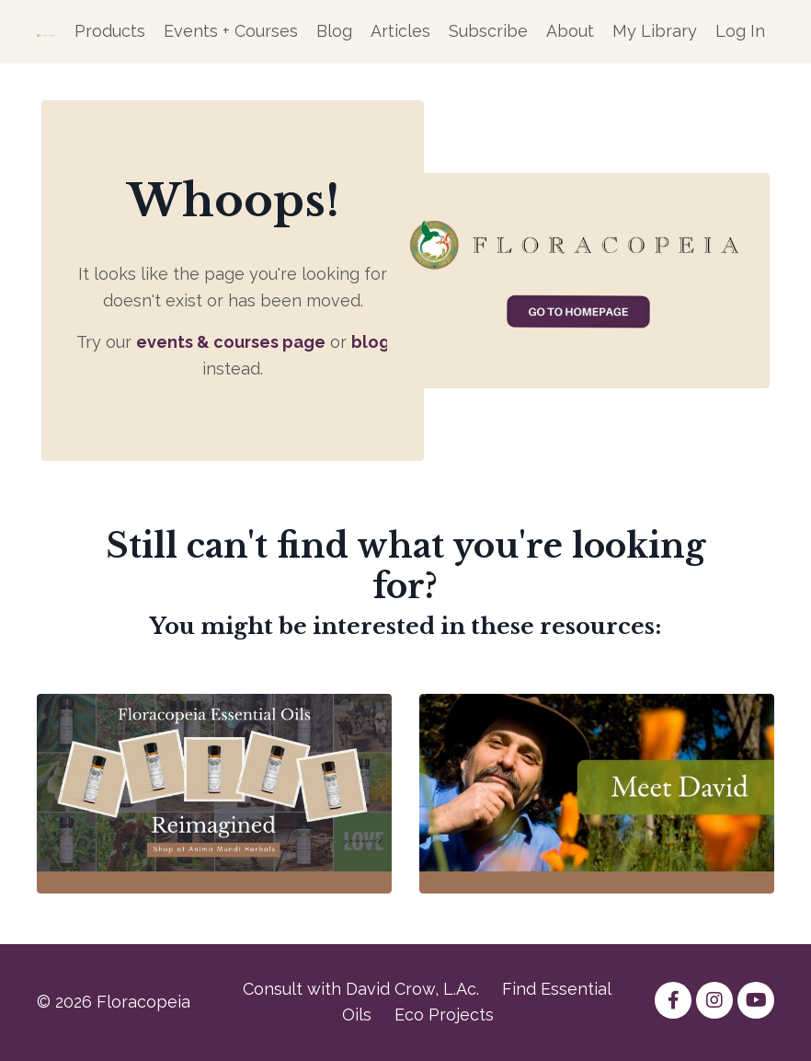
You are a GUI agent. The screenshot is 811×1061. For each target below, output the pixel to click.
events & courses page (231, 342)
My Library (654, 30)
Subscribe (488, 30)
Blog (334, 30)
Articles (400, 30)
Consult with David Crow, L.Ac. (361, 988)
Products (109, 30)
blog (370, 342)
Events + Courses (231, 30)
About (570, 30)
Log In (740, 30)
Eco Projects (444, 1014)
